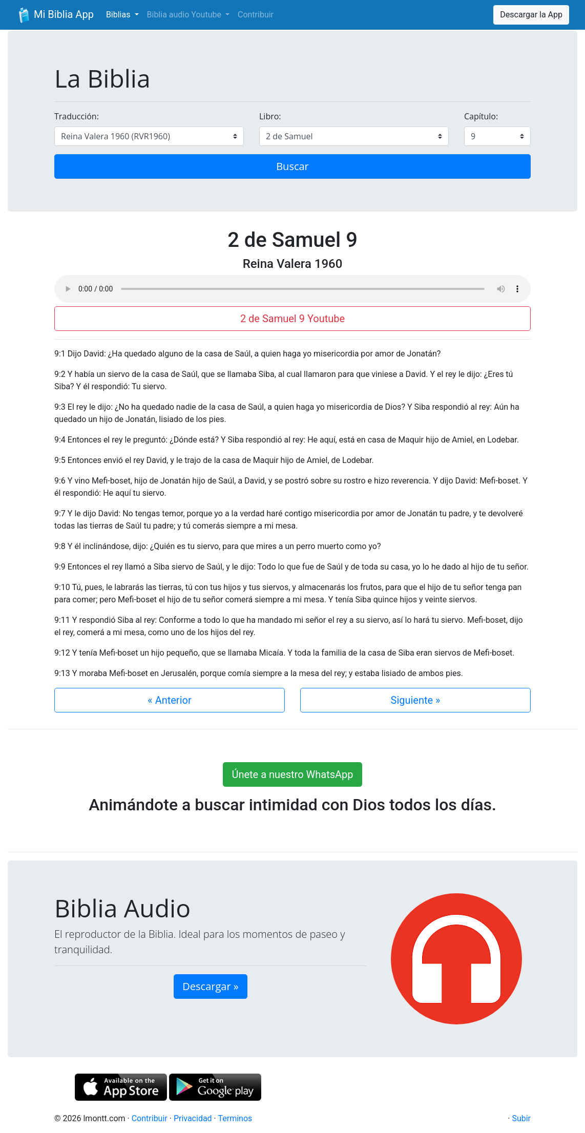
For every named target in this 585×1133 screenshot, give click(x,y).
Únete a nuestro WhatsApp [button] (292, 774)
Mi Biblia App (55, 15)
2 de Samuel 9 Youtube (292, 318)
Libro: (270, 116)
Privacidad (193, 1118)
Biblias (119, 14)
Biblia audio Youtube (185, 14)
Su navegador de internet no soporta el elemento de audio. (292, 289)
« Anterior (169, 700)
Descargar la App (531, 14)
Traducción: (76, 116)
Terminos (235, 1118)
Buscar (292, 166)
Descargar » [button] (210, 986)
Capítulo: (481, 116)
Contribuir (256, 14)
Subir (521, 1118)
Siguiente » (416, 700)
